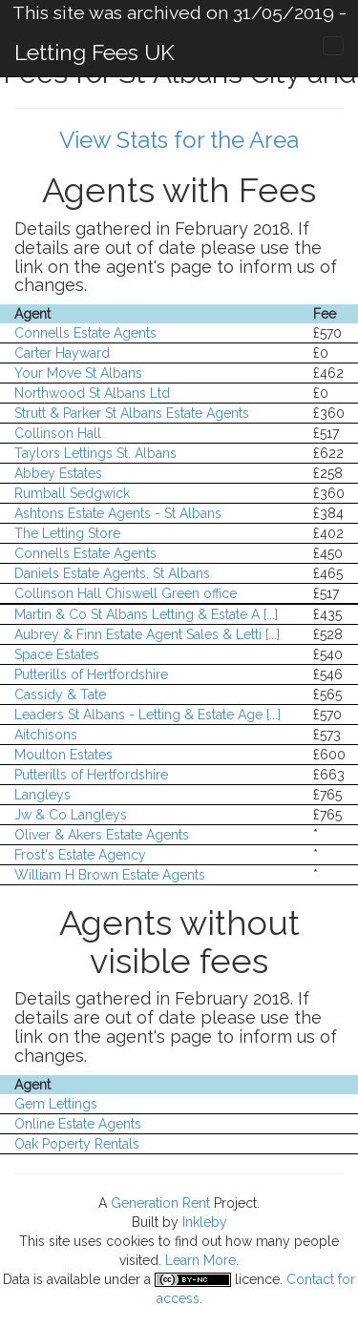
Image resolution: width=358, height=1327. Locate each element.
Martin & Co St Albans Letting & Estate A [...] (146, 614)
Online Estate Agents (77, 1123)
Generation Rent (160, 1203)
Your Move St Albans (78, 373)
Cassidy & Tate (60, 694)
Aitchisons (45, 734)
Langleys (42, 794)
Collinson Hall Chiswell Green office (125, 593)
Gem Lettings (55, 1103)
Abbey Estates (58, 473)
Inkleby (204, 1222)
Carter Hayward (62, 353)
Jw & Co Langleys (70, 814)
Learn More (200, 1260)
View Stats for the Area (179, 140)
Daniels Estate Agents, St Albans (112, 573)
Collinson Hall (57, 433)
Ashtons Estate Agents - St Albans (117, 513)
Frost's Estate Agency (80, 854)
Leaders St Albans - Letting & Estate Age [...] (147, 714)
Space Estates (56, 654)
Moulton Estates (63, 754)
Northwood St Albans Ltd (92, 393)
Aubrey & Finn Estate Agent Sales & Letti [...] (147, 634)
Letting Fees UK (94, 52)
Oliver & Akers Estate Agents (101, 834)
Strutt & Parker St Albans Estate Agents (131, 413)
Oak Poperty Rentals (76, 1143)
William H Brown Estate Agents (109, 874)
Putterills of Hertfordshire (91, 674)
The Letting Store (67, 533)
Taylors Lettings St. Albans (95, 453)
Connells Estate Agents (85, 333)
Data (16, 1279)
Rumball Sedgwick (72, 493)
